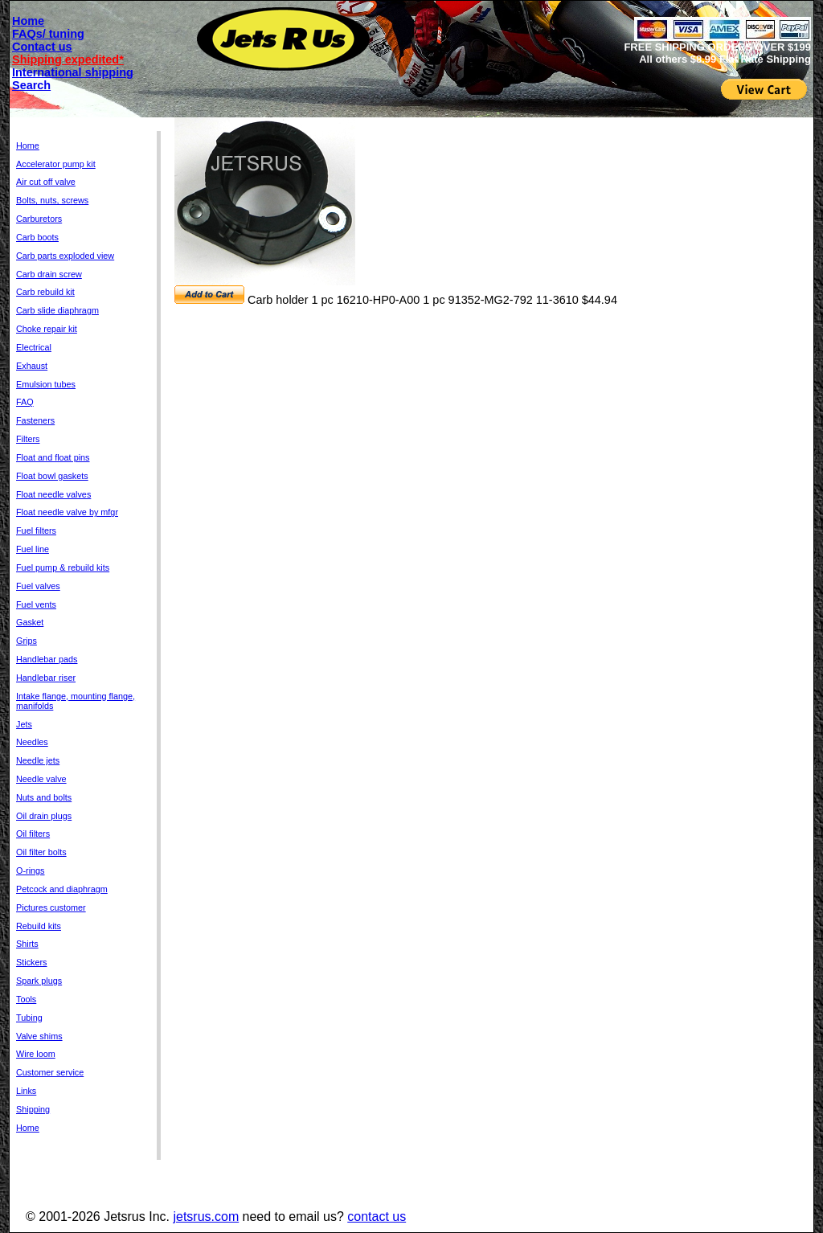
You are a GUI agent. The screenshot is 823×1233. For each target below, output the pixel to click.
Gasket (29, 622)
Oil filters (33, 833)
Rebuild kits (38, 926)
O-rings (30, 870)
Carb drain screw (49, 274)
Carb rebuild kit (45, 292)
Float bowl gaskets (52, 476)
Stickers (31, 962)
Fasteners (35, 420)
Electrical (33, 347)
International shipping (72, 72)
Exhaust (31, 366)
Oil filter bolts (41, 852)
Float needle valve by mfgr (67, 512)
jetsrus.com (206, 1216)
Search (31, 85)
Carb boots (37, 237)
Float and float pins (53, 457)
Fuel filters (36, 530)
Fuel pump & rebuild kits (62, 567)
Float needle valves (53, 494)
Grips (26, 640)
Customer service (50, 1072)
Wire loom (35, 1054)
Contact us (42, 46)
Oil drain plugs (44, 816)
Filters (27, 439)
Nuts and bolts (44, 797)
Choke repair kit (46, 329)
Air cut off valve (46, 181)
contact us (376, 1216)
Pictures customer (51, 907)
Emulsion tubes (46, 384)
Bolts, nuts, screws (52, 200)
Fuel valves (38, 586)
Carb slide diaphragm (57, 310)
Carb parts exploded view (65, 255)
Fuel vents (36, 604)
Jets (24, 724)
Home (28, 20)
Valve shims (39, 1036)
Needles (32, 742)
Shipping (33, 1109)
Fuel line (32, 549)
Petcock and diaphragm (62, 889)
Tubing (29, 1017)
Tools (26, 999)
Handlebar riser (46, 677)
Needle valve (41, 779)
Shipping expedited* (68, 59)
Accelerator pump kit (56, 164)
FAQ (25, 402)
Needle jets (37, 760)
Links (26, 1091)
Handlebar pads (46, 659)
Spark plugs (39, 980)
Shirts (27, 943)
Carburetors (39, 218)
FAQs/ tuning (48, 33)
